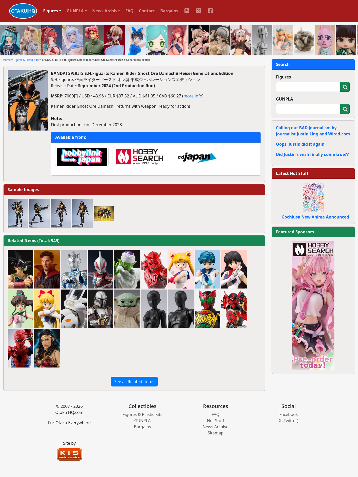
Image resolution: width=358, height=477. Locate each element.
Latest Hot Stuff (292, 173)
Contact (147, 11)
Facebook (289, 414)
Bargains (169, 11)
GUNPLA (284, 99)
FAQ (129, 11)
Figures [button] (50, 11)
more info (192, 96)
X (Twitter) (289, 420)
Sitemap (216, 433)
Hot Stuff (215, 420)
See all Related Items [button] (134, 381)
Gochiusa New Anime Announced (315, 217)
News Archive (106, 11)
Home (7, 60)
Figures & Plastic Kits (26, 60)
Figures (283, 77)
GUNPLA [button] (75, 11)
